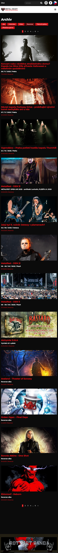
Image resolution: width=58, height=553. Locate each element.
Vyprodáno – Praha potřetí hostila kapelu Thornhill (28, 148)
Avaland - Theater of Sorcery (16, 378)
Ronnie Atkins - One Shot (15, 455)
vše (4, 24)
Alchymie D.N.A (9, 340)
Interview (12, 24)
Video (21, 24)
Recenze (30, 24)
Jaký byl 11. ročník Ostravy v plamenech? (23, 225)
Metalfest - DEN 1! (10, 302)
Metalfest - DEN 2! (10, 263)
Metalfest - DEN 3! (10, 186)
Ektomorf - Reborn (11, 494)
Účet (3, 3)
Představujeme (8, 27)
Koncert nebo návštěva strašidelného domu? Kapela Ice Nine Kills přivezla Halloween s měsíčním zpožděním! (25, 66)
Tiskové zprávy (42, 24)
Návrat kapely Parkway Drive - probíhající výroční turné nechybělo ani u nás (28, 108)
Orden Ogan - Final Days (14, 417)
